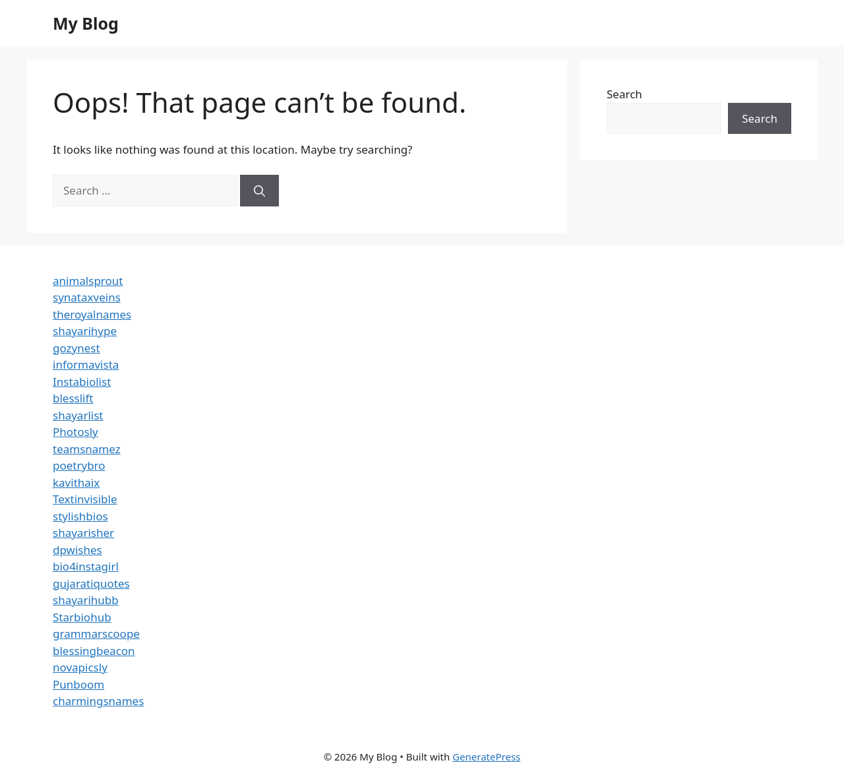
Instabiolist (82, 381)
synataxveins (87, 297)
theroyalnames (92, 314)
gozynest (76, 348)
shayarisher (83, 532)
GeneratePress (486, 756)
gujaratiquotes (91, 583)
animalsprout (88, 280)
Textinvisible (85, 499)
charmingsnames (98, 700)
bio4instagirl (86, 566)
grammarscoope (96, 633)
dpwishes (77, 549)
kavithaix (76, 482)
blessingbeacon (94, 650)
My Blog (86, 23)
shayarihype (85, 330)
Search (624, 94)
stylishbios (80, 516)
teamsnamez (87, 448)
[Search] (259, 190)
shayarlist (78, 415)
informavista (86, 364)
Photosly (75, 431)
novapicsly (80, 667)
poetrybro (79, 465)
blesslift (73, 398)
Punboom (78, 684)
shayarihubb (86, 599)
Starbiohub (82, 617)
